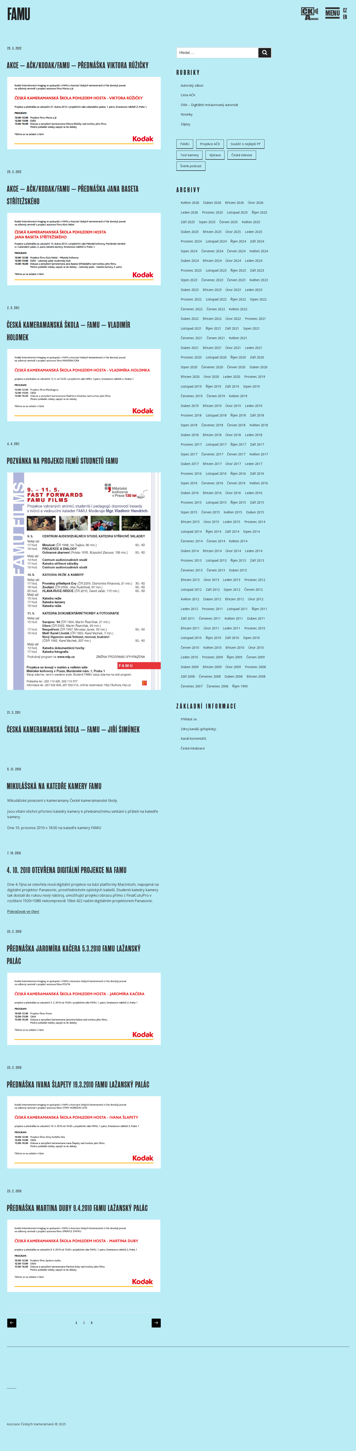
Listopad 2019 (191, 386)
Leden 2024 (253, 260)
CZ (345, 10)
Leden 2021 (253, 348)
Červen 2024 (236, 251)
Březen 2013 (190, 580)
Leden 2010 (189, 657)
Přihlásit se (189, 719)
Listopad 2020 (216, 357)
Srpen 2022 (258, 299)
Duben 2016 (190, 493)
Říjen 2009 (234, 657)
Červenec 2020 (212, 367)
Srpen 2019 (251, 386)
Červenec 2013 (192, 570)
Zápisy (185, 124)
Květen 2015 (233, 512)
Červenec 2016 (212, 483)
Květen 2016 (259, 483)
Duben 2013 (238, 570)
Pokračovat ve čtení (23, 911)
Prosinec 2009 (212, 657)
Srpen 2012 (232, 589)
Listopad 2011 (237, 609)
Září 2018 (257, 415)
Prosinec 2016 (191, 473)
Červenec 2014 (192, 541)
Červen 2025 (228, 222)
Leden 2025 (253, 232)
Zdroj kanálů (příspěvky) (198, 729)
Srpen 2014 (251, 531)
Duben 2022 (190, 318)
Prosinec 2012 (254, 580)
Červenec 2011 (210, 618)
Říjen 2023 (238, 270)
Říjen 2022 (238, 299)
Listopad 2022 (216, 299)
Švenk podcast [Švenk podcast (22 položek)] (191, 166)
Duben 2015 (255, 512)
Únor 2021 (233, 348)
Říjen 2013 (238, 560)
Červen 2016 (236, 483)
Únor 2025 (233, 232)
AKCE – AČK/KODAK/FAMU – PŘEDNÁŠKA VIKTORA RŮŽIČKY (78, 65)
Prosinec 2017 (191, 444)
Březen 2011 (190, 628)
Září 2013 (257, 560)
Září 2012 (213, 589)
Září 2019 (232, 386)
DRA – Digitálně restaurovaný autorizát (209, 105)
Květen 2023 (259, 280)
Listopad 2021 (191, 328)
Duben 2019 (190, 406)
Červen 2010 (190, 647)
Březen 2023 (212, 290)
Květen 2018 (259, 425)
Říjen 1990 (240, 686)
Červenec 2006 (217, 686)
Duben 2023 (190, 290)
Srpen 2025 (207, 222)
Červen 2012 (253, 589)
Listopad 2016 (216, 473)
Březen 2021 (212, 348)
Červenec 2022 (192, 309)
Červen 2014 (216, 541)
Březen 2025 (212, 232)
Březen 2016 (212, 493)
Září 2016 (257, 473)
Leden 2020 (231, 376)
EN (345, 17)
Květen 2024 (259, 251)
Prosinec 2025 (212, 212)
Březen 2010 (234, 647)
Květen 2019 (238, 396)
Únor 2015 (211, 522)
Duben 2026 (212, 202)
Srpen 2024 (189, 251)
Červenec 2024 (212, 251)
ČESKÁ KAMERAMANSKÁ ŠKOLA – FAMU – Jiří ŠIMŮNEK (73, 729)
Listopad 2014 (191, 531)
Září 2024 (257, 241)
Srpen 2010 (251, 638)
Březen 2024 (212, 260)
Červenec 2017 (212, 454)
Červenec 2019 (192, 396)
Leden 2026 (189, 212)
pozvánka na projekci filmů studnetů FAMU (62, 461)
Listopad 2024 (216, 241)
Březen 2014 (212, 551)
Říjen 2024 (238, 241)
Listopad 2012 (191, 589)
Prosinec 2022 (191, 299)
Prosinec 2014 (254, 522)
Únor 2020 (211, 376)
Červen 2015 (210, 512)
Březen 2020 (190, 376)
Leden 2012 (189, 609)
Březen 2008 (256, 676)
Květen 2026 (190, 202)
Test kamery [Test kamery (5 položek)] (189, 155)
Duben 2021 (190, 348)
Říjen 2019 (213, 386)
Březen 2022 (212, 318)
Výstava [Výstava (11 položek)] (215, 155)
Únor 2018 (233, 435)
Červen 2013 (216, 570)
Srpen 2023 (189, 280)
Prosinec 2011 (212, 609)
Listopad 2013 (216, 560)
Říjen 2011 (259, 609)
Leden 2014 (253, 551)
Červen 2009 (255, 657)
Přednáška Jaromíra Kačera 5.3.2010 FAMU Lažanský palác (74, 955)
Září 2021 (232, 328)
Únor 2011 (211, 628)
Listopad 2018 (216, 415)
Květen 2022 (238, 309)
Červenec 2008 (210, 676)
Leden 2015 (231, 522)
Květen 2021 (238, 338)
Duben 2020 (258, 367)
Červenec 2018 (212, 425)
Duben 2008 (233, 676)
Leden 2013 (231, 580)
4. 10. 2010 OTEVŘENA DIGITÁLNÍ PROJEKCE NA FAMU (67, 870)
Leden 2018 (253, 435)
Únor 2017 (233, 464)
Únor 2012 (255, 599)
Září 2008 (188, 676)
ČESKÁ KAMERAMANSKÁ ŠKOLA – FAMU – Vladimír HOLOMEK (68, 331)
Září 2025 (188, 222)
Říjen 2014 (213, 531)
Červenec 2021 (192, 338)
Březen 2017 (212, 464)
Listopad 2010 (191, 638)
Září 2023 (257, 270)
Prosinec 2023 (191, 270)
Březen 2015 (190, 522)
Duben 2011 (256, 618)
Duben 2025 (190, 232)
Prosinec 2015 (191, 502)
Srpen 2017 (189, 454)
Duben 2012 (212, 599)
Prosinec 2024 (191, 241)
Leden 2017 (253, 464)
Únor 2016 (233, 493)
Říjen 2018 (238, 415)
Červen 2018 (236, 425)
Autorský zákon (192, 85)
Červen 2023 (236, 280)
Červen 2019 (216, 396)
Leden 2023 (253, 290)
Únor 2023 (233, 290)
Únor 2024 (233, 260)
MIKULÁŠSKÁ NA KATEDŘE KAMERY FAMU (54, 786)
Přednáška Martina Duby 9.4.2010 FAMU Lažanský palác (77, 1208)
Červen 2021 (216, 338)
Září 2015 (257, 502)
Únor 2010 (256, 647)
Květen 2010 (212, 647)
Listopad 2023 (216, 270)
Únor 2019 (233, 406)
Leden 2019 (253, 406)
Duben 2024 (190, 260)
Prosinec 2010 (254, 628)
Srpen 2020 (189, 367)
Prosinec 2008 (255, 667)
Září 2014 (232, 531)
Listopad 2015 (216, 502)
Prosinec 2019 (254, 376)
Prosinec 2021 (255, 318)
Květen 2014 (238, 541)
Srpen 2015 (189, 512)
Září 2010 (232, 638)
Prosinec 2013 (191, 560)
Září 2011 (188, 618)
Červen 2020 (236, 367)
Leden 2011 (231, 628)
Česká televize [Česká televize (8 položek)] (241, 155)
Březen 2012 (234, 599)
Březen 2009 (212, 667)
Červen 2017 (236, 454)
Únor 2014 (233, 551)
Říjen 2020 (238, 357)
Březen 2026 (234, 202)
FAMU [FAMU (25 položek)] (184, 144)
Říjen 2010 (213, 638)
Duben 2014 (190, 551)
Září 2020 (257, 357)
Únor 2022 (233, 318)
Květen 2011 (234, 618)
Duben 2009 (190, 667)
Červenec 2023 (212, 280)
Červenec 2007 (192, 686)
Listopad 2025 (237, 212)
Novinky (187, 114)
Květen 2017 (259, 454)
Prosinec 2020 (191, 357)
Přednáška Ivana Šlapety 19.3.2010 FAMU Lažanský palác (78, 1084)
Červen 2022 (216, 309)
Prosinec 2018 (191, 415)
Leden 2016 (253, 493)
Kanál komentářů (193, 738)
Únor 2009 (233, 667)
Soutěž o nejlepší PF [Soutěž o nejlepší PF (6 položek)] (246, 144)
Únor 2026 (255, 202)
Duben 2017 (190, 464)
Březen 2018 (212, 435)
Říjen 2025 (259, 212)
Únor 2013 (211, 580)
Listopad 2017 (216, 444)
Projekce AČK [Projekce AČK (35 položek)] (210, 144)
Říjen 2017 (238, 444)
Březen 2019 (212, 406)
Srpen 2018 (189, 425)
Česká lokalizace (193, 748)
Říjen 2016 (238, 473)
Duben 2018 (190, 435)
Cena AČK (188, 95)
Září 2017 (257, 444)
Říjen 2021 (213, 328)
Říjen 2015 (238, 502)
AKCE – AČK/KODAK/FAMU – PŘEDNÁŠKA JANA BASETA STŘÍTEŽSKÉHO (73, 195)
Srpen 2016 (189, 483)
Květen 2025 (251, 222)
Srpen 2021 (251, 328)
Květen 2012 (190, 599)
